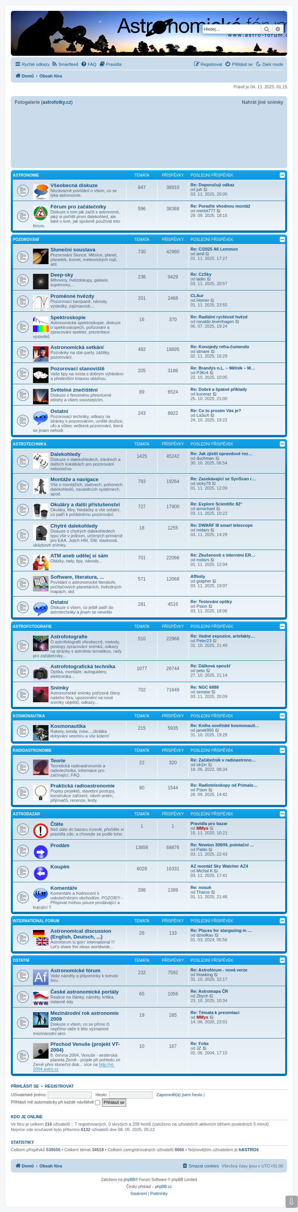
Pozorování (26, 239)
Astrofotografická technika (82, 666)
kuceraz (203, 394)
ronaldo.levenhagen (215, 321)
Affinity (198, 576)
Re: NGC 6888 (205, 687)
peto (200, 670)
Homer (202, 300)
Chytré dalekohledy (74, 526)
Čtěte (56, 824)
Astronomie (26, 175)
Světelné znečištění (74, 390)
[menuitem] (65, 64)
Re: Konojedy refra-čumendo (220, 346)
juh (199, 189)
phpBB (129, 1180)
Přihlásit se (25, 1086)
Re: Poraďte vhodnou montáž (220, 206)
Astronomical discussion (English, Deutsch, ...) (80, 934)
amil (200, 253)
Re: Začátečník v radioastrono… (223, 760)
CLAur (197, 295)
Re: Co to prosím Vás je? (216, 410)
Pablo (201, 849)
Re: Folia (199, 1043)
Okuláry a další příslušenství (85, 504)
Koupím (59, 867)
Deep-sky (61, 275)
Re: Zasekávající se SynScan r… (223, 478)
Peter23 (203, 640)
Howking (204, 974)
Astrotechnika (30, 444)
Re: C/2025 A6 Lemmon (214, 249)
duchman (205, 458)
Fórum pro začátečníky (78, 207)
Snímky (59, 688)
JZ (198, 1048)
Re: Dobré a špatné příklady (219, 389)
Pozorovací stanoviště (77, 368)
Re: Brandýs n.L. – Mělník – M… (223, 368)
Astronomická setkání (77, 347)
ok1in (201, 764)
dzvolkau (204, 935)
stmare (203, 351)
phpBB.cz (163, 1186)
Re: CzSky (201, 274)
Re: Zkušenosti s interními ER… (223, 555)
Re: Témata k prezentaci (215, 1012)
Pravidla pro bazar (209, 823)
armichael (205, 508)
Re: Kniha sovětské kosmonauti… (225, 725)
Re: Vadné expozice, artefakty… (223, 636)
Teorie (58, 760)
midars (202, 530)
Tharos (203, 892)
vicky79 (203, 483)
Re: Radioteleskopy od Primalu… (224, 785)
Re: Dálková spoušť (211, 666)
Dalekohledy (65, 454)
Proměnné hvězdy (72, 296)
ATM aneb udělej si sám (79, 556)
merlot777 (205, 210)
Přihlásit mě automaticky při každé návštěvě (55, 1102)
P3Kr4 (202, 372)
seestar (203, 691)
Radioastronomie (32, 750)
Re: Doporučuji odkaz (212, 184)
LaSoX (202, 415)
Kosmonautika (29, 716)
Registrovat (59, 1086)
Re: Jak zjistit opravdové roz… (222, 453)
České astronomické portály (84, 992)
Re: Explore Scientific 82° (216, 504)
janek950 (205, 730)
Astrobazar (26, 814)
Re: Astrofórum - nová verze (219, 970)
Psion (201, 606)
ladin (200, 279)
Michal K (204, 870)
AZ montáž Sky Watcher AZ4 (219, 866)
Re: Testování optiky (211, 601)
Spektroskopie (68, 317)
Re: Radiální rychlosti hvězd (219, 317)
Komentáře (63, 888)
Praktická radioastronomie (82, 786)
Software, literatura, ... (77, 577)
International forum (36, 921)
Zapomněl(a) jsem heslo (179, 1094)
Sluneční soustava (72, 250)
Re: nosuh (201, 887)
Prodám (59, 845)
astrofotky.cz (57, 102)
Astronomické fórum (75, 970)
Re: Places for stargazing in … (221, 930)
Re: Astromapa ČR (209, 991)
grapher (203, 581)
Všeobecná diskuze (74, 185)
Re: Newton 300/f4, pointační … (222, 844)
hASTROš (249, 1149)
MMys (202, 828)
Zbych (202, 996)
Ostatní (59, 411)
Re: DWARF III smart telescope (222, 525)
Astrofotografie (32, 626)
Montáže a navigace (74, 479)
